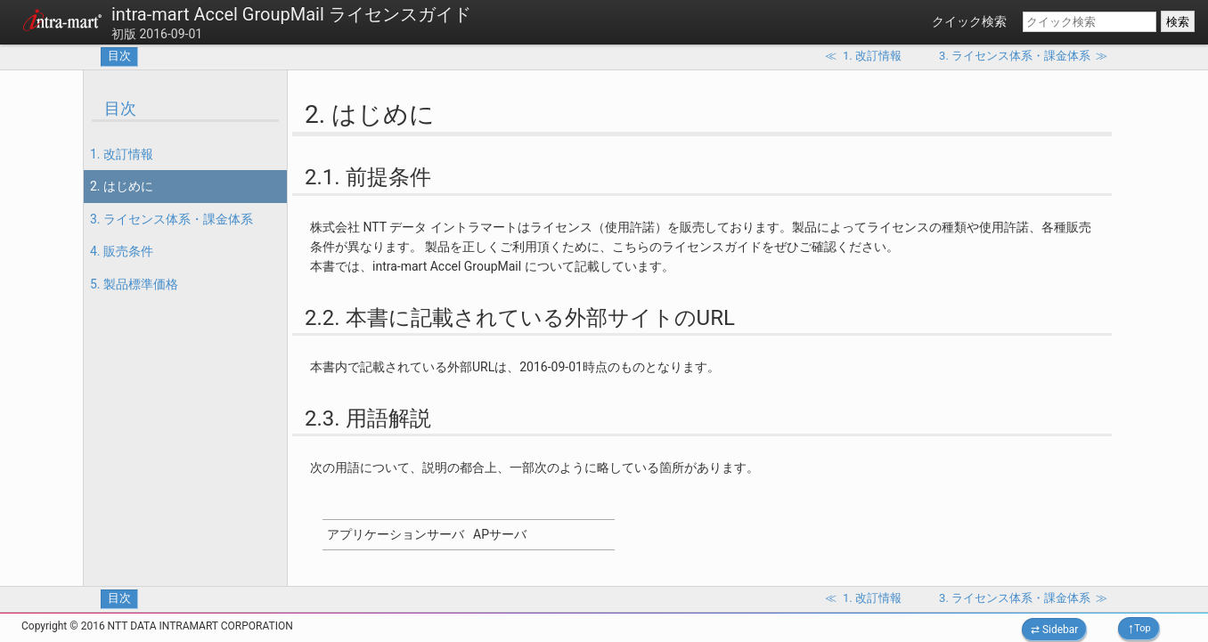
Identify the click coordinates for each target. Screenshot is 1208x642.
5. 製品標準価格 (134, 284)
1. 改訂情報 (121, 154)
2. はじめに (121, 186)
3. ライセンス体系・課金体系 (171, 219)
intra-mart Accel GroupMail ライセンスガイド (291, 14)
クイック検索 (969, 21)
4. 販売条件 (121, 251)
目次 (119, 55)
